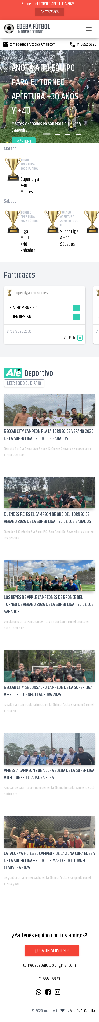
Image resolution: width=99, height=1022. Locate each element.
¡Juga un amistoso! (52, 951)
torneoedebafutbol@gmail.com (29, 44)
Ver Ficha (73, 338)
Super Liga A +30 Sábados (69, 238)
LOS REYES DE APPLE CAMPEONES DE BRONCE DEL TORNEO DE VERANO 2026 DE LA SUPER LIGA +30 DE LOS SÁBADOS (49, 605)
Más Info (24, 142)
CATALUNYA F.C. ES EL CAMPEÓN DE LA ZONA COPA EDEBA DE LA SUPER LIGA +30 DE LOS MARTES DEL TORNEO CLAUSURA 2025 (49, 861)
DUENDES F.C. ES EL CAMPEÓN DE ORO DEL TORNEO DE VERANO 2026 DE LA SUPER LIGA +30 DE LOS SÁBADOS (47, 518)
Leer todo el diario (24, 383)
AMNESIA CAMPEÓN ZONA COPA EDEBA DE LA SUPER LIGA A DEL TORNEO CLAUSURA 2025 (49, 774)
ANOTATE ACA (50, 11)
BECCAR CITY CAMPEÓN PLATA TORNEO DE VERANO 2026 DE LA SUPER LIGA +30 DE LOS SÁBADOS (48, 435)
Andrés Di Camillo (82, 1010)
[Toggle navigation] (88, 29)
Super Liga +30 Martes (30, 185)
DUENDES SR (20, 317)
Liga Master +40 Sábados (28, 241)
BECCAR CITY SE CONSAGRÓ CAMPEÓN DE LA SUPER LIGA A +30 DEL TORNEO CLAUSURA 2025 (48, 691)
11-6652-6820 (82, 44)
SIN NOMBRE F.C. (24, 308)
